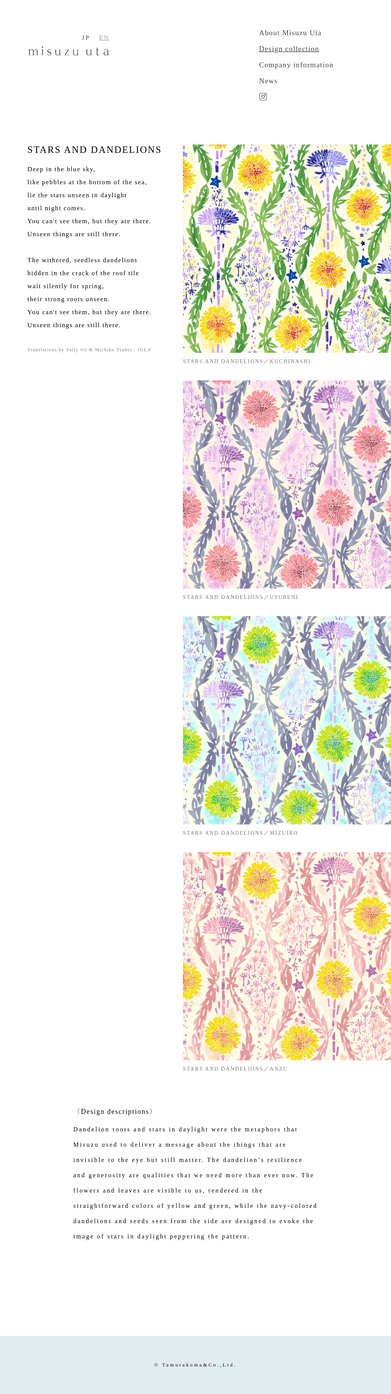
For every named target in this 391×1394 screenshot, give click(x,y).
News (268, 81)
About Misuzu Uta (290, 33)
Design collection (289, 49)
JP (86, 37)
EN (104, 37)
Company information (296, 65)
